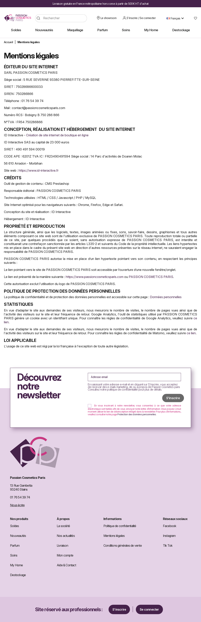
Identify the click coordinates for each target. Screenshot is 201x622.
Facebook (169, 526)
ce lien (191, 333)
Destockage (18, 575)
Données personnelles (166, 297)
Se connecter (149, 609)
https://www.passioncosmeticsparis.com (94, 277)
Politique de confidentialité (119, 526)
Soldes (14, 526)
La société (63, 526)
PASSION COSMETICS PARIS (151, 277)
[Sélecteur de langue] (176, 18)
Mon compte (65, 555)
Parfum (14, 545)
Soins (13, 555)
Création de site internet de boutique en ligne (57, 135)
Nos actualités (66, 536)
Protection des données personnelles (136, 414)
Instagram (169, 536)
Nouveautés (18, 536)
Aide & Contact (66, 565)
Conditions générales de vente (122, 545)
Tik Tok (167, 545)
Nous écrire (17, 505)
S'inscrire (119, 609)
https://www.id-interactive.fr (38, 170)
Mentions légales (114, 536)
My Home (16, 565)
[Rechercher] (61, 18)
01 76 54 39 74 (20, 497)
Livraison (62, 545)
